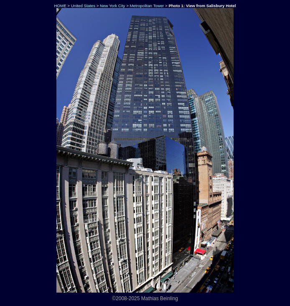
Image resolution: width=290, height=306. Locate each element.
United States (83, 5)
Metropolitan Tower (147, 5)
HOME (59, 5)
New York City (112, 5)
